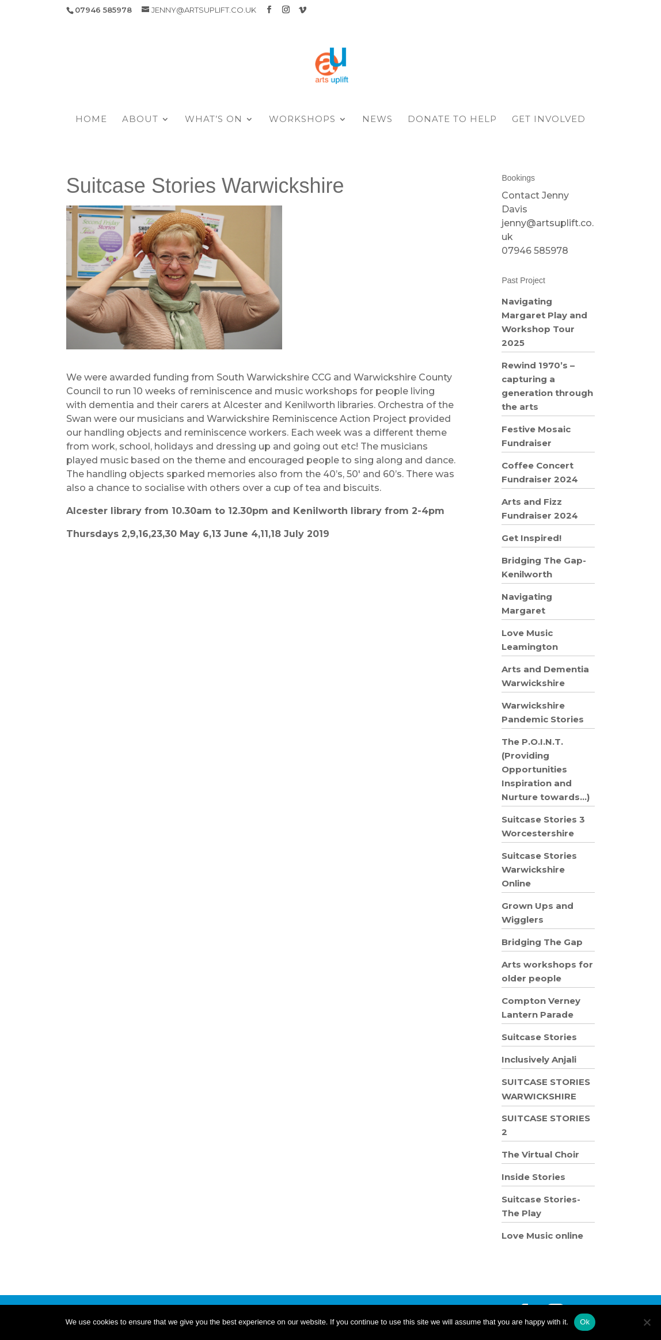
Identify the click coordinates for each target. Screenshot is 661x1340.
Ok (585, 1322)
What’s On (213, 119)
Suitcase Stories (539, 1036)
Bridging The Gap (542, 942)
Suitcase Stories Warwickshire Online (539, 869)
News (377, 119)
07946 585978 (535, 250)
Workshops (302, 119)
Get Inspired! (531, 537)
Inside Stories (533, 1176)
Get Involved (549, 119)
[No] (646, 1322)
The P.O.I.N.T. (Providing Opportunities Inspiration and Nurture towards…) (546, 769)
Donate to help (452, 119)
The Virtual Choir (540, 1154)
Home (91, 119)
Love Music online (542, 1235)
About (140, 119)
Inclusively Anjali (539, 1059)
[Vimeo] (302, 10)
